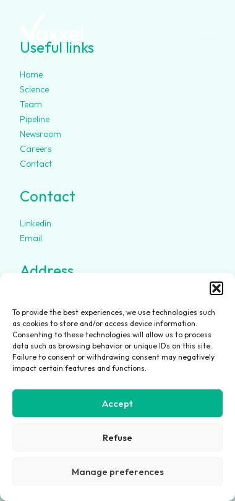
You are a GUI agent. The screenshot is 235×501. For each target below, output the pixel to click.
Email (31, 238)
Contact (36, 164)
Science (34, 89)
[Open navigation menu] (207, 29)
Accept (117, 403)
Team (31, 104)
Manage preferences (118, 471)
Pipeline (34, 119)
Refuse (117, 437)
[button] (216, 288)
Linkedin (35, 223)
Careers (35, 149)
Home (31, 74)
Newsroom (40, 134)
